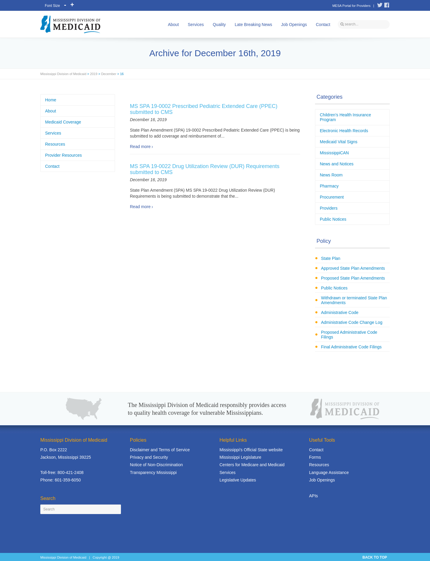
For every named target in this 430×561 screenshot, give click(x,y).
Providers (328, 208)
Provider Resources (63, 155)
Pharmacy (329, 186)
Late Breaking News (253, 24)
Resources (55, 144)
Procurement (332, 197)
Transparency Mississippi (153, 472)
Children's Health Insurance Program (345, 117)
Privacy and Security (149, 457)
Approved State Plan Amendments (353, 268)
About (173, 24)
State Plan (330, 258)
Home (50, 99)
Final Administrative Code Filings (351, 346)
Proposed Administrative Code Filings (349, 334)
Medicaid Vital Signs (338, 141)
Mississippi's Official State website (251, 449)
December (108, 74)
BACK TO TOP (375, 557)
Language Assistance (329, 472)
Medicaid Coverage (63, 122)
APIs (313, 495)
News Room (331, 175)
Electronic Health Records (344, 130)
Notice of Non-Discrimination (156, 464)
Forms (315, 457)
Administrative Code (339, 312)
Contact (323, 24)
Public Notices (333, 219)
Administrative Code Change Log (351, 322)
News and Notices (337, 163)
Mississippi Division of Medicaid (63, 74)
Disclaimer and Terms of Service (160, 449)
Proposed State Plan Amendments (353, 278)
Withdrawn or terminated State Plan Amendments (354, 300)
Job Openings (294, 24)
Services (196, 24)
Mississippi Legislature (240, 457)
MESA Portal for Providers (351, 5)
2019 (93, 74)
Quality (219, 24)
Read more (140, 146)
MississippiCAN (334, 152)
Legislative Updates (237, 480)
